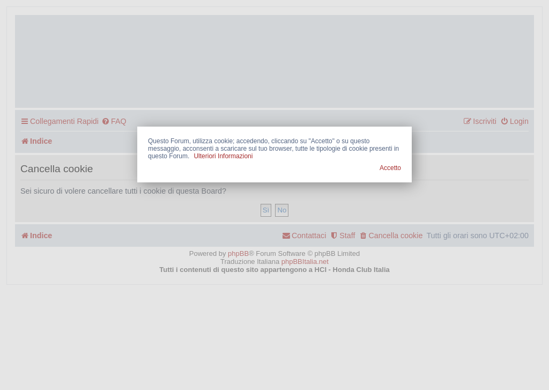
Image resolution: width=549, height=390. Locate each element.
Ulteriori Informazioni (223, 156)
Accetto (390, 168)
